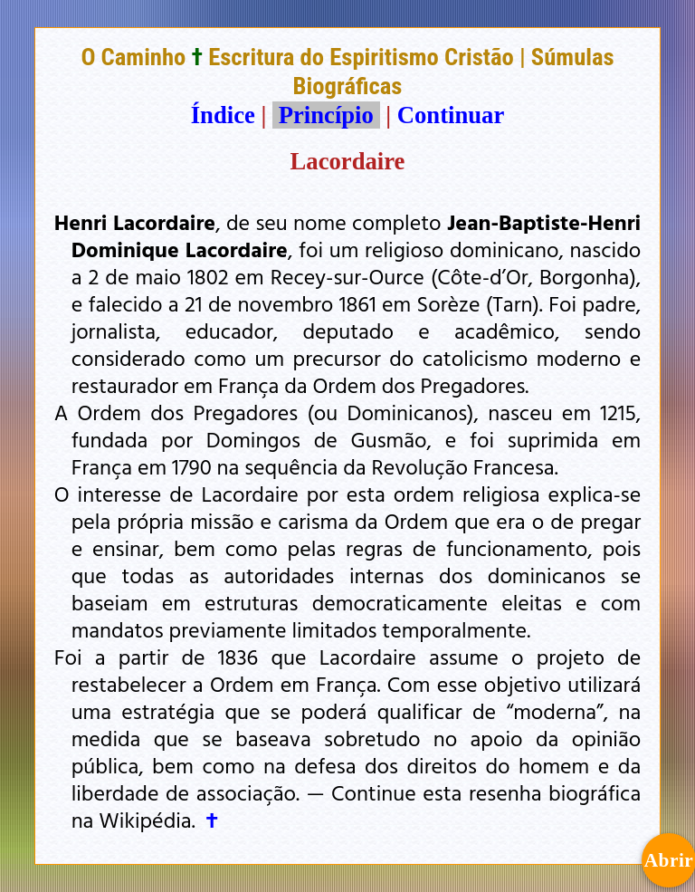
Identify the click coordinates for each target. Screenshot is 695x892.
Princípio (325, 115)
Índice (223, 115)
